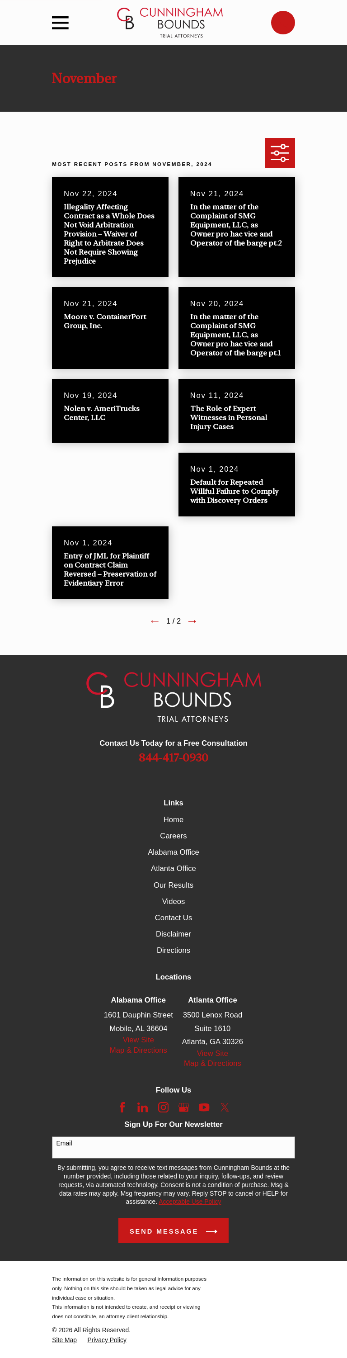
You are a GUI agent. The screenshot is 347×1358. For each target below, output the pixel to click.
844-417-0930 (173, 757)
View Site (138, 1040)
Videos (173, 901)
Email (64, 1143)
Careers (173, 836)
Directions (173, 950)
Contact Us (173, 917)
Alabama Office (173, 852)
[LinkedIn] (142, 1107)
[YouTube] (204, 1107)
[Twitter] (225, 1107)
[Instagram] (163, 1107)
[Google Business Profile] (183, 1107)
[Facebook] (122, 1107)
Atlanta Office (173, 868)
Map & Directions (138, 1050)
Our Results (173, 885)
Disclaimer (173, 934)
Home (173, 819)
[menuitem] (64, 1340)
